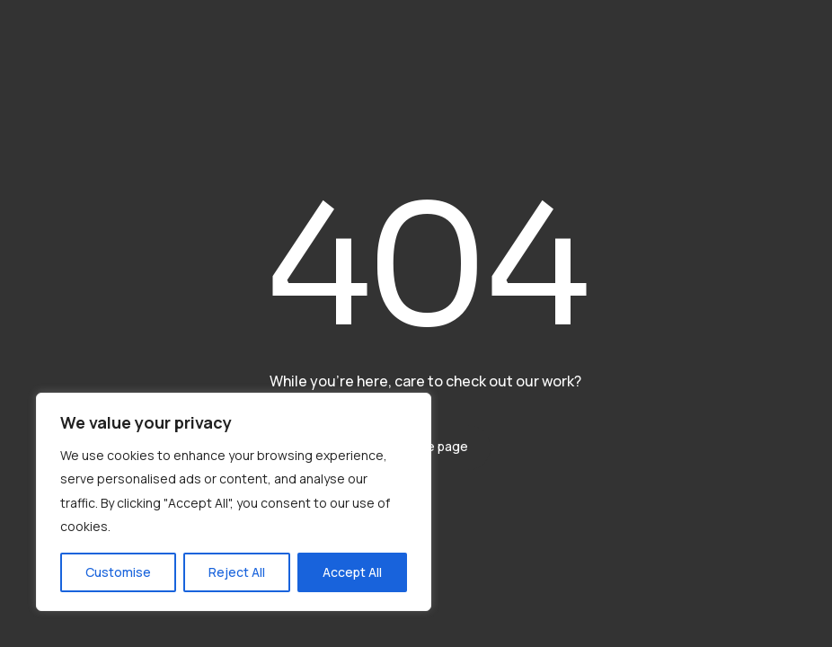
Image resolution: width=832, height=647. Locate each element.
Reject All (236, 572)
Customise (118, 572)
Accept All (352, 572)
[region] (233, 502)
